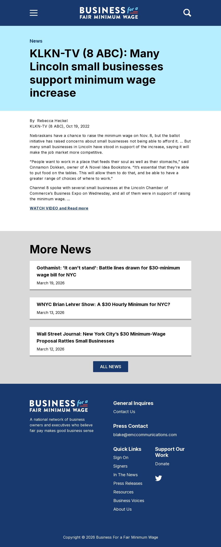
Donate (162, 463)
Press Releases (127, 483)
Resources (123, 491)
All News (110, 366)
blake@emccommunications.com (145, 434)
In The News (125, 474)
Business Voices (128, 500)
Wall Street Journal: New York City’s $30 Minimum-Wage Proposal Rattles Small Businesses (101, 337)
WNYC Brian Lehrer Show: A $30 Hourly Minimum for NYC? (103, 304)
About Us (122, 509)
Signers (120, 466)
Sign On (120, 457)
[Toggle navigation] (34, 13)
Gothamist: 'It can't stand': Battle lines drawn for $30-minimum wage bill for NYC (108, 271)
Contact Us (124, 411)
